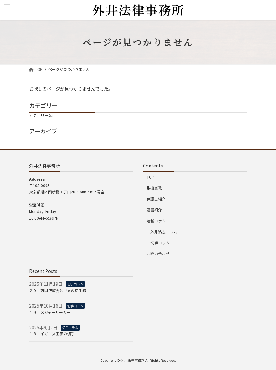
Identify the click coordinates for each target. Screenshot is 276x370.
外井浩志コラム (163, 231)
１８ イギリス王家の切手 (52, 334)
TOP (150, 176)
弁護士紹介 (156, 199)
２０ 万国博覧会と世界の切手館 (57, 290)
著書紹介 (154, 210)
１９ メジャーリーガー (50, 312)
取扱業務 (154, 188)
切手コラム (159, 242)
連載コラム (156, 220)
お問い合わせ (158, 253)
